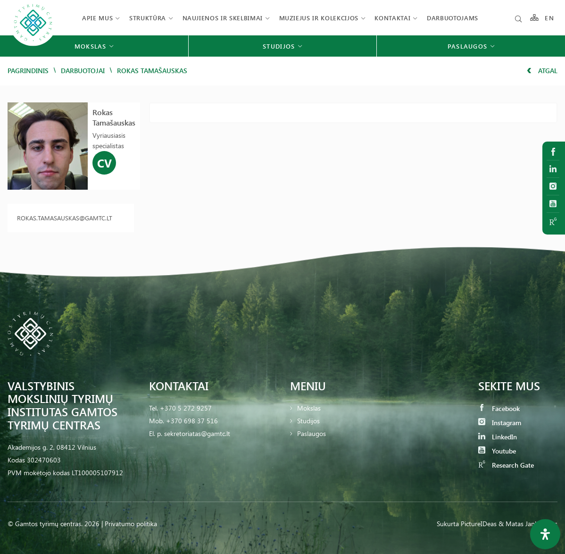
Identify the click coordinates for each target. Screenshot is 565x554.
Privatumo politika (131, 523)
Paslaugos (311, 433)
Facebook (499, 408)
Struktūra (147, 18)
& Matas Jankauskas (528, 523)
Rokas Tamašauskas (113, 117)
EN (549, 18)
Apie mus (97, 18)
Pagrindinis (28, 70)
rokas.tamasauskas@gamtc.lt (64, 218)
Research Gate (506, 465)
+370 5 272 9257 (186, 407)
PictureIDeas (479, 523)
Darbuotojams (452, 18)
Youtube (497, 450)
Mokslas (309, 407)
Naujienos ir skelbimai (223, 18)
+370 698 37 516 (192, 420)
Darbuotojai (83, 70)
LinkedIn (497, 436)
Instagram (499, 422)
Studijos (308, 420)
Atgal (542, 70)
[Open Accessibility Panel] (545, 534)
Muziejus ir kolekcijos (318, 18)
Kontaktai (392, 18)
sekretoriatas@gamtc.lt (197, 433)
